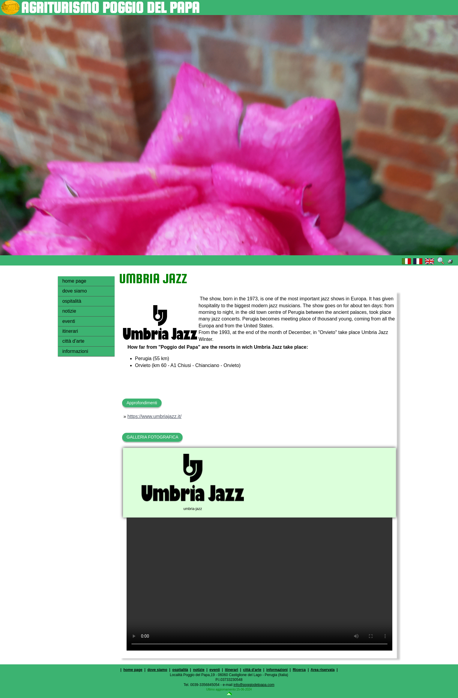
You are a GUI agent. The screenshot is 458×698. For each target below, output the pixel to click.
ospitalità (71, 301)
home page (74, 281)
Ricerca (299, 670)
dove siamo (74, 290)
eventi (68, 321)
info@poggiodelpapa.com (253, 685)
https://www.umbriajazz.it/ (154, 416)
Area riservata (323, 670)
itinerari (70, 331)
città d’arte (73, 341)
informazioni (75, 351)
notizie (69, 311)
